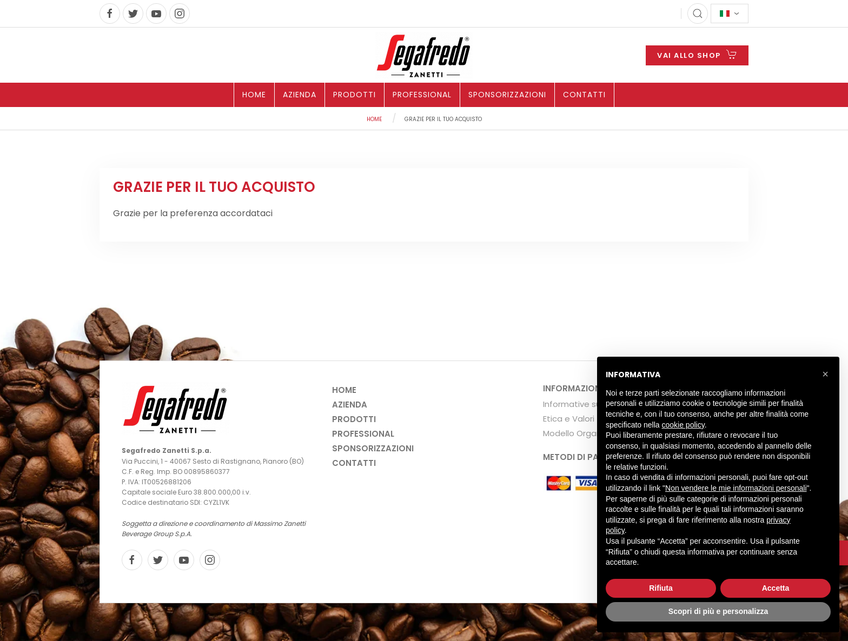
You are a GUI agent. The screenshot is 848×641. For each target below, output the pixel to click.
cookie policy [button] (683, 424)
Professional (422, 94)
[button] (825, 374)
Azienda (299, 94)
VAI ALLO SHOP (697, 54)
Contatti (584, 94)
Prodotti (354, 94)
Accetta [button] (776, 588)
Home (254, 94)
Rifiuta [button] (661, 588)
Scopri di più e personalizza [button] (718, 611)
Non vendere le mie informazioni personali (735, 488)
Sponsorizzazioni (507, 94)
